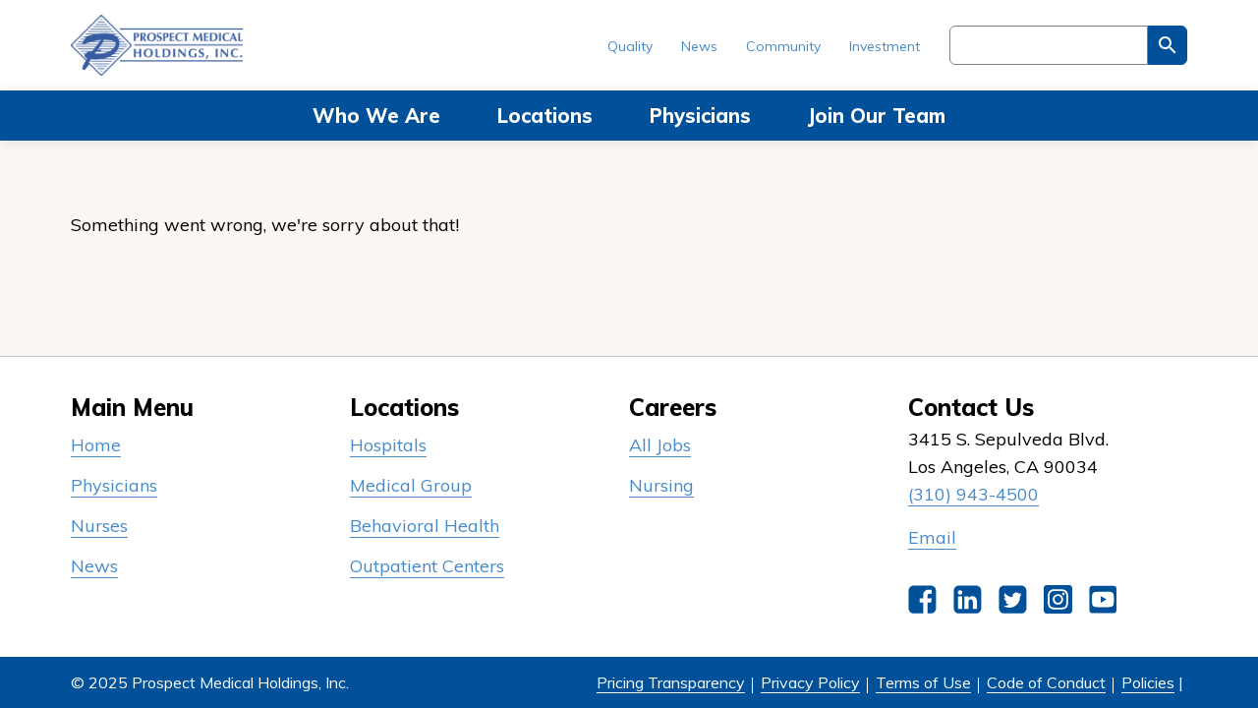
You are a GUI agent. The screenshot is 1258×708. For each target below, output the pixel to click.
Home (96, 445)
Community (783, 46)
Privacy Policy (810, 682)
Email (932, 537)
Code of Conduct (1046, 682)
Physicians (700, 115)
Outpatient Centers (427, 566)
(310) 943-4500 (973, 494)
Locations (545, 115)
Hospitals (388, 445)
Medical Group (411, 485)
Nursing (661, 485)
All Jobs (660, 445)
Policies (1147, 682)
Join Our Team (876, 115)
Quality (630, 46)
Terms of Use (923, 682)
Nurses (99, 525)
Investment (884, 46)
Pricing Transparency (671, 682)
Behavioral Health (424, 525)
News (699, 46)
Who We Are (376, 115)
